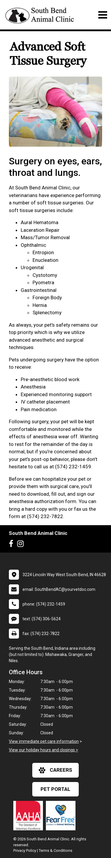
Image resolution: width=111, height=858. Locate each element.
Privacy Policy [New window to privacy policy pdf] (24, 850)
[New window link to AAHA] (29, 815)
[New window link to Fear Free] (62, 815)
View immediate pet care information (44, 741)
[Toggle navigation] (102, 15)
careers (55, 770)
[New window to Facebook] (12, 545)
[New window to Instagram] (22, 545)
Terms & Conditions (55, 850)
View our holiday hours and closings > (43, 750)
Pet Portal (55, 789)
